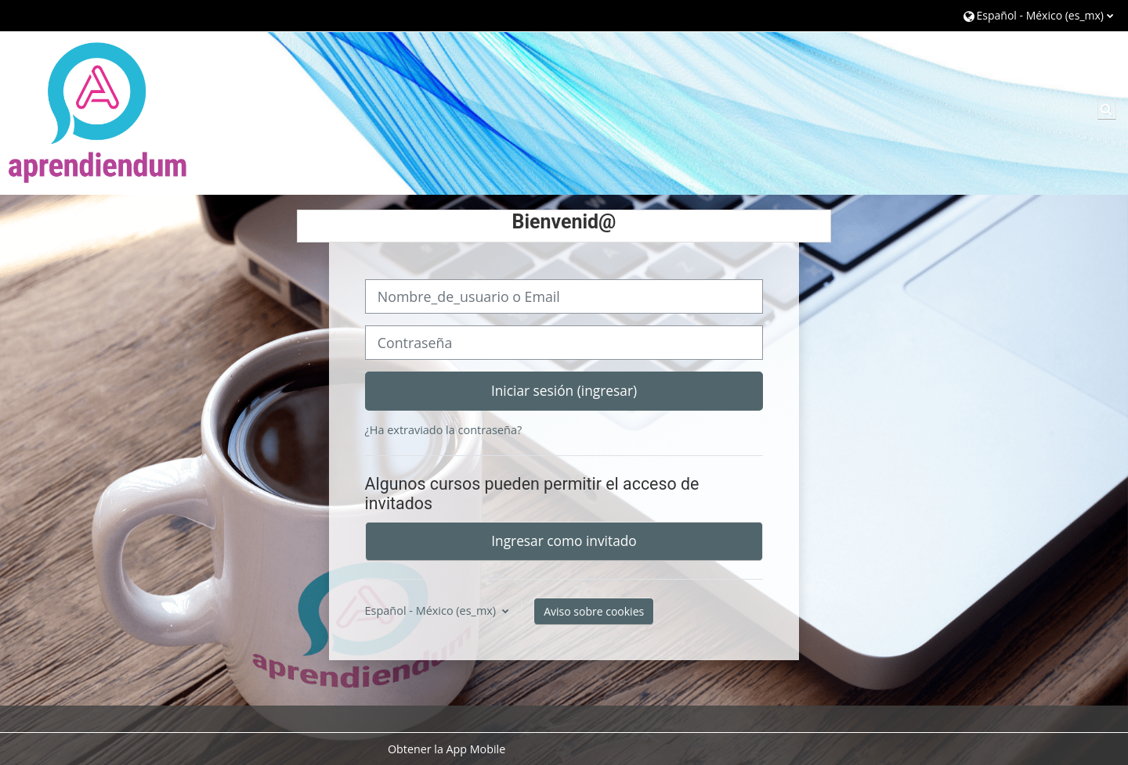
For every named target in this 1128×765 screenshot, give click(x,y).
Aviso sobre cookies (594, 611)
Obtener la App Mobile (446, 749)
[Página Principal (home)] (98, 112)
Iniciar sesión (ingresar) (564, 390)
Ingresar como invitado (564, 540)
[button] (1038, 15)
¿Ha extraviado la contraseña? (443, 429)
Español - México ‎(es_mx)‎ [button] (432, 610)
